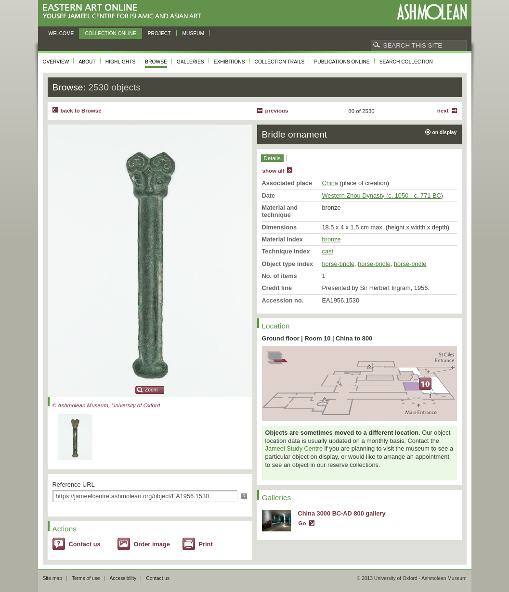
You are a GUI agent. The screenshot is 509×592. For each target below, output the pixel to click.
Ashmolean (432, 12)
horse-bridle (338, 263)
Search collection (406, 61)
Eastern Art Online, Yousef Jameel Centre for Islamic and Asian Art (124, 12)
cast (327, 251)
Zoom (151, 389)
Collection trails (280, 61)
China (330, 183)
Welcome (61, 33)
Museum (194, 33)
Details (272, 158)
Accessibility (122, 578)
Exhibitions (229, 61)
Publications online (341, 61)
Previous (276, 110)
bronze (331, 239)
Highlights (120, 61)
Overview (56, 61)
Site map (52, 578)
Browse (156, 61)
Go (302, 523)
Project (159, 33)
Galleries (190, 61)
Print (206, 544)
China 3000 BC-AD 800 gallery (342, 513)
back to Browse (81, 110)
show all (273, 171)
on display (444, 132)
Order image (152, 544)
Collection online (110, 33)
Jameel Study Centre (294, 448)
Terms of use (86, 578)
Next (443, 110)
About (86, 61)
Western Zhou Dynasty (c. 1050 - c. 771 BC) (383, 195)
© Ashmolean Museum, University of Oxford (106, 405)
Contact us (85, 544)
